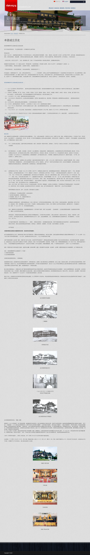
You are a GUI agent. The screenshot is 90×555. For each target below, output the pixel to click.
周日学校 (67, 8)
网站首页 (51, 8)
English (65, 1)
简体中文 (57, 1)
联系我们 (73, 8)
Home (12, 33)
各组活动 (56, 8)
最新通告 (62, 8)
